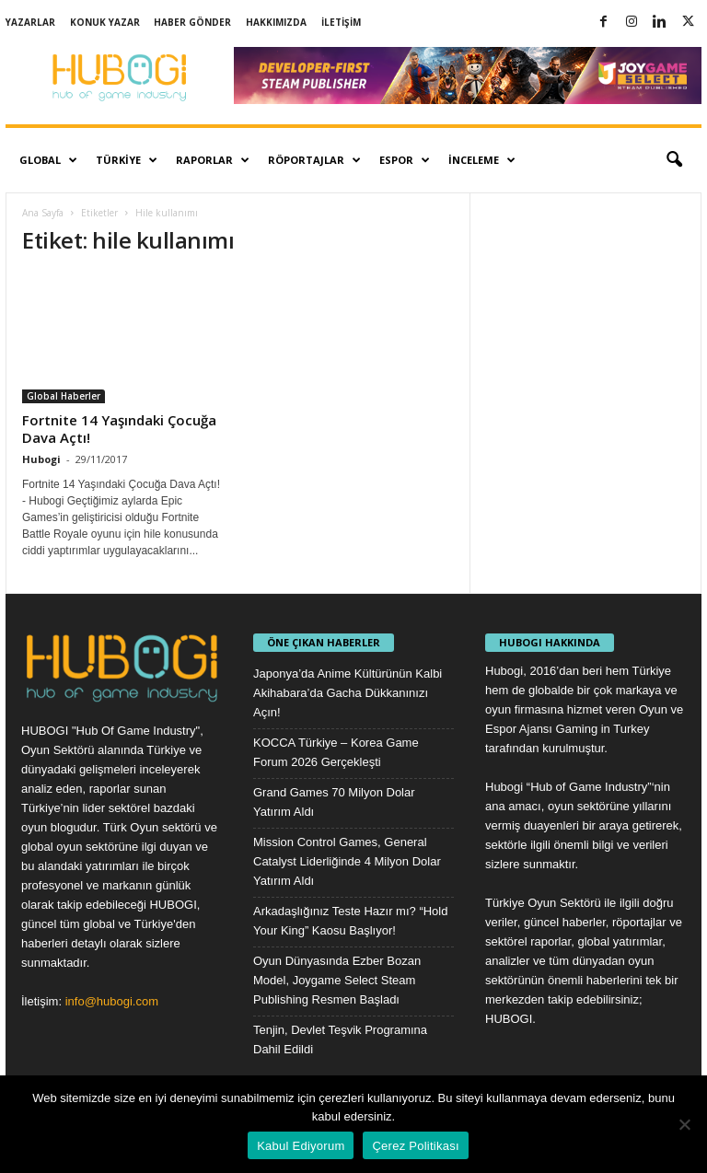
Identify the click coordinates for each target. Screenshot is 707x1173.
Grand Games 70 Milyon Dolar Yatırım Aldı (334, 802)
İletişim (341, 22)
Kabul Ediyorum (300, 1146)
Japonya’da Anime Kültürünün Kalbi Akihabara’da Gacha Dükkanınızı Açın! (347, 693)
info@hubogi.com (111, 1001)
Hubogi (41, 459)
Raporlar (212, 160)
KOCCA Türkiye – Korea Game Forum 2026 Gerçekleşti (336, 752)
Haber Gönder (192, 22)
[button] (674, 160)
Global (48, 160)
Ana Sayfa (43, 212)
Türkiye (126, 160)
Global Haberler (63, 395)
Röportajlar (314, 160)
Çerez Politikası (415, 1146)
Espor (404, 160)
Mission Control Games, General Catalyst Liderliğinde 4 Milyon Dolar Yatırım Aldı (347, 861)
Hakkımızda (276, 22)
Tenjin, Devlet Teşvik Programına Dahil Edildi (340, 1039)
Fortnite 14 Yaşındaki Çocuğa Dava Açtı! (119, 429)
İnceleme (482, 160)
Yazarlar (30, 22)
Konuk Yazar (105, 22)
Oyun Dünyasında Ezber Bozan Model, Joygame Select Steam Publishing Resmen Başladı (337, 980)
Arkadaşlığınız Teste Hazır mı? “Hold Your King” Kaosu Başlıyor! (350, 920)
